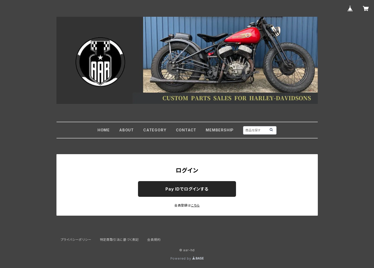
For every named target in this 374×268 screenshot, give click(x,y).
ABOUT (126, 130)
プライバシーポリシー (76, 240)
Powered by (187, 258)
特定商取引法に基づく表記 (119, 240)
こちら (195, 205)
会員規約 (153, 240)
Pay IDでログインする (186, 189)
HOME (103, 130)
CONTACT (186, 130)
